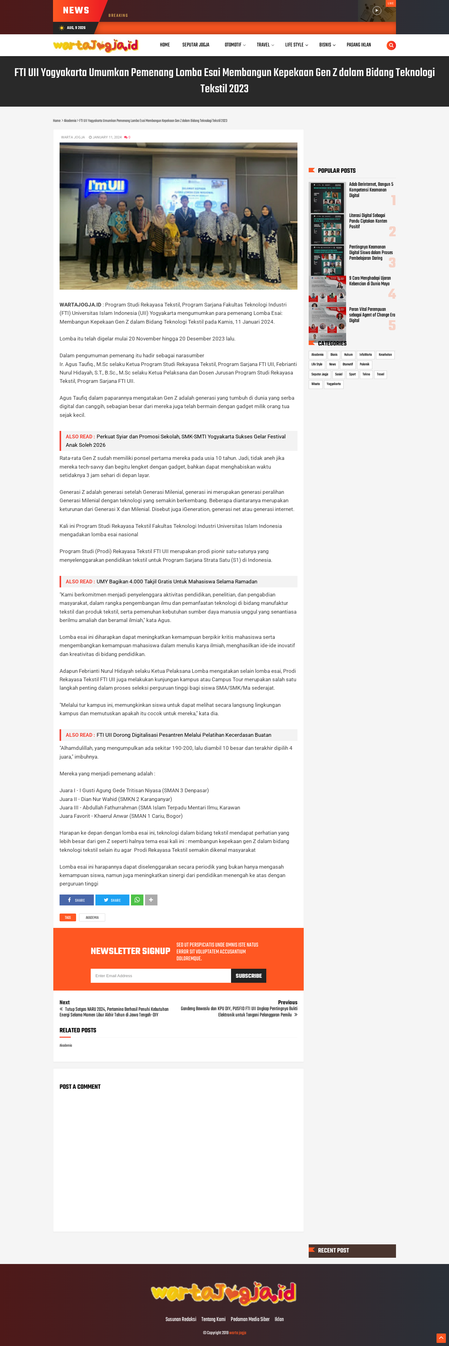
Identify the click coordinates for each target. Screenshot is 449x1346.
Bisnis (334, 355)
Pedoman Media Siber (250, 1319)
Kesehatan (385, 355)
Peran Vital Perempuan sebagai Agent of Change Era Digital (372, 315)
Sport (352, 374)
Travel (380, 374)
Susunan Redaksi (181, 1319)
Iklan (279, 1319)
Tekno (366, 374)
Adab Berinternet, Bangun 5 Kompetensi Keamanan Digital (371, 190)
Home (165, 45)
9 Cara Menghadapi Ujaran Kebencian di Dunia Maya (370, 281)
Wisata (315, 384)
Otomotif (348, 365)
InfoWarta (366, 355)
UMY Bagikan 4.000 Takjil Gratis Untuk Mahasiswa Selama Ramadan (177, 581)
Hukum (348, 355)
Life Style (316, 365)
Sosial (338, 374)
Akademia (92, 918)
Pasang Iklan (359, 45)
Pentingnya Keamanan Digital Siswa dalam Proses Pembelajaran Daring (371, 253)
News (332, 365)
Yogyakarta (334, 384)
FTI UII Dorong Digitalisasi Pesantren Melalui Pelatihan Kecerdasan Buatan (184, 735)
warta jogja (237, 1333)
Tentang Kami (213, 1319)
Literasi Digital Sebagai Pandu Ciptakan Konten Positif (368, 221)
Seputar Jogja (319, 374)
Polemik (364, 365)
